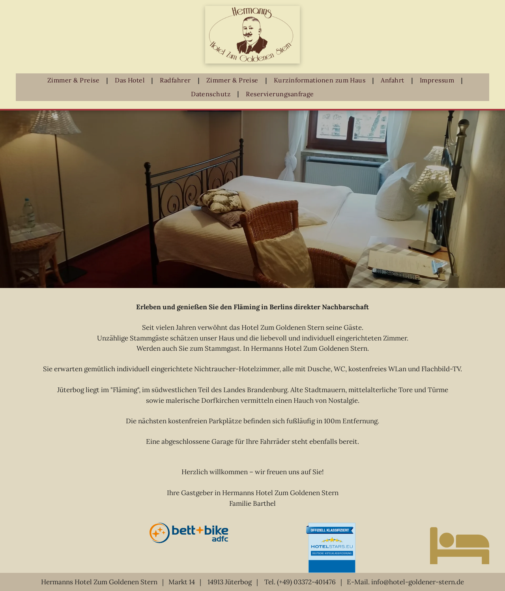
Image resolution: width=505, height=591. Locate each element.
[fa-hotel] (459, 572)
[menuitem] (75, 80)
